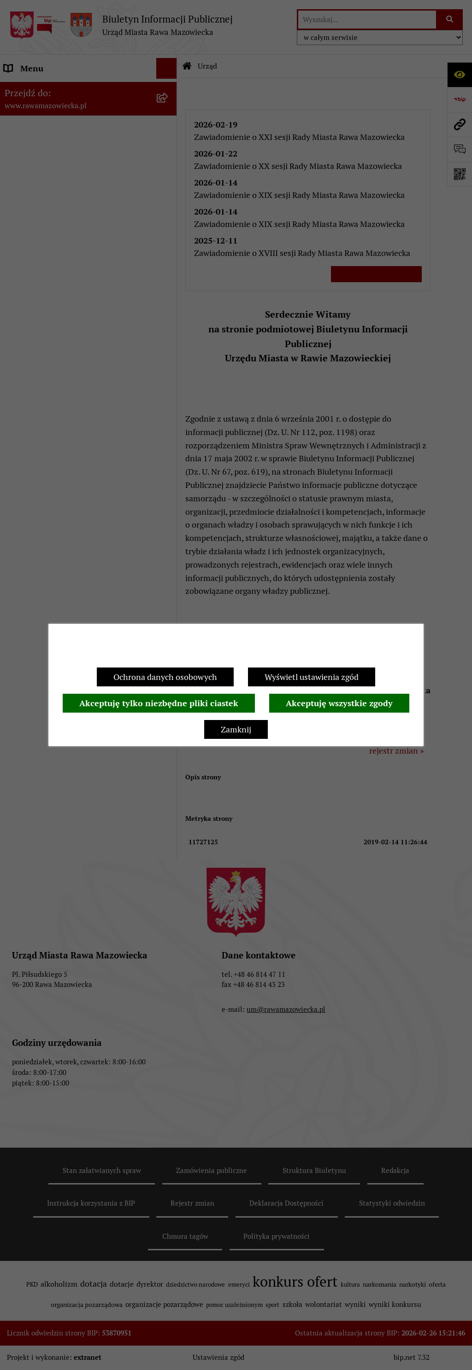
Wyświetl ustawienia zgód (312, 677)
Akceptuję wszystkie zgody (339, 703)
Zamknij (236, 729)
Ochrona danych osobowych (165, 677)
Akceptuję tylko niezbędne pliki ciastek (158, 703)
